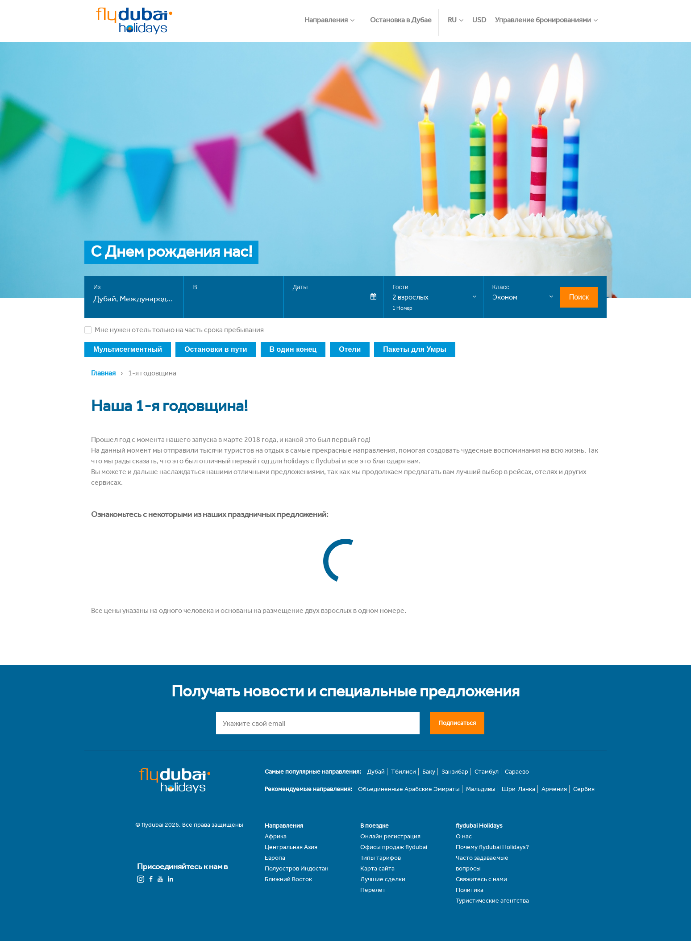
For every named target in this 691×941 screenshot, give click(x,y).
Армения (554, 789)
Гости (400, 287)
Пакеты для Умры (414, 349)
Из (96, 287)
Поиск (579, 297)
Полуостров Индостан (297, 868)
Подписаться (457, 723)
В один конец (293, 349)
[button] (333, 15)
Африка (276, 836)
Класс (500, 287)
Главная (103, 373)
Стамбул (487, 771)
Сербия (584, 789)
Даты (300, 287)
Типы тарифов (380, 858)
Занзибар (454, 771)
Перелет (373, 890)
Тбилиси (403, 771)
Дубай (376, 771)
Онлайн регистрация (390, 836)
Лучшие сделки (382, 879)
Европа (275, 858)
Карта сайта (377, 868)
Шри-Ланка (518, 789)
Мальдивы (480, 789)
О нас (464, 836)
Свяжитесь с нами (481, 879)
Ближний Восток (288, 879)
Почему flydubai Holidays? (492, 847)
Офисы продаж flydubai (393, 847)
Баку (428, 771)
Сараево (517, 771)
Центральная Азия (291, 847)
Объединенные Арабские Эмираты (409, 789)
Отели (350, 349)
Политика (469, 890)
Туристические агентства (492, 900)
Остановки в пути (215, 349)
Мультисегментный (127, 349)
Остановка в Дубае (401, 20)
